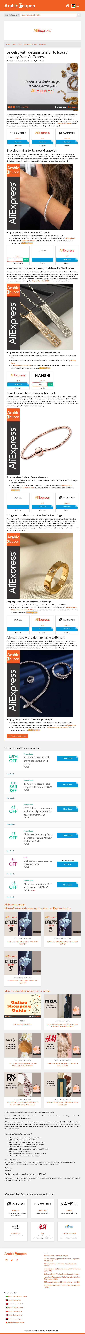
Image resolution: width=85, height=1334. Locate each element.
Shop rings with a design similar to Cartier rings (29, 601)
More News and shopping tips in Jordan (27, 990)
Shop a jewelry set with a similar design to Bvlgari (30, 719)
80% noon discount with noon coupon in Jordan (61, 1282)
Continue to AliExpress (17, 736)
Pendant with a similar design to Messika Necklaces (40, 268)
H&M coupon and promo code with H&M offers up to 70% (62, 1270)
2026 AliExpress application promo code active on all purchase (37, 760)
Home (8, 44)
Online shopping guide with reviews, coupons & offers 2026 (61, 1260)
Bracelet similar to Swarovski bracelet (32, 150)
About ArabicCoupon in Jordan (56, 1256)
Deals (14, 44)
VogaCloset (16, 1233)
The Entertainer (69, 1233)
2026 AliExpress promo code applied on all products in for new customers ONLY (38, 811)
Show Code (18, 142)
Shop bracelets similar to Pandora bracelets (27, 477)
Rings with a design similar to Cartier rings (34, 515)
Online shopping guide (22, 1024)
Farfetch (16, 1210)
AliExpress (42, 44)
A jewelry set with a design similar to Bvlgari (36, 637)
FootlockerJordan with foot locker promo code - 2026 (62, 1286)
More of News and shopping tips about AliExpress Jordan (37, 908)
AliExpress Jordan (14, 904)
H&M (42, 1233)
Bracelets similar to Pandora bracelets (32, 393)
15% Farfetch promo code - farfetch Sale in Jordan (60, 1265)
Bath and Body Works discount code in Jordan (61, 1274)
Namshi (69, 1210)
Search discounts (12, 15)
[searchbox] (48, 15)
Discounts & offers (30, 44)
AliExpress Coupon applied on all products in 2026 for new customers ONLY (38, 837)
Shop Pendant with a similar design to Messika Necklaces (33, 352)
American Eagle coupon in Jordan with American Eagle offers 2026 (62, 1278)
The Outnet (42, 1210)
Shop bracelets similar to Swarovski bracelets (28, 232)
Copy (26, 259)
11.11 (20, 44)
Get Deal (67, 864)
